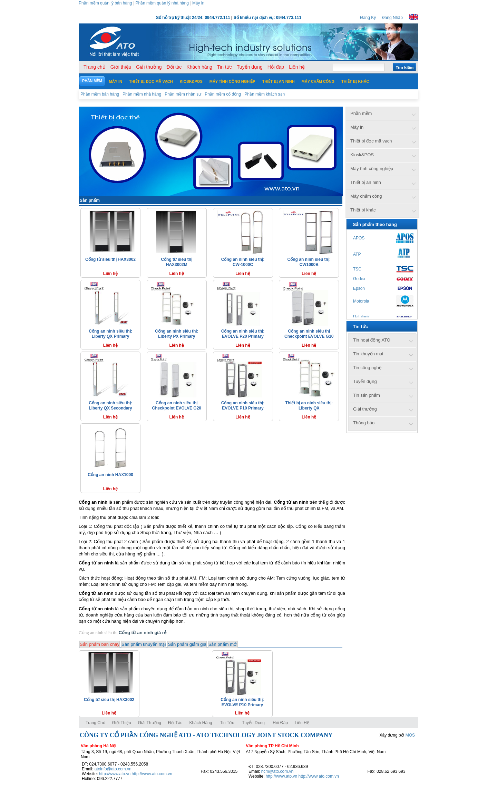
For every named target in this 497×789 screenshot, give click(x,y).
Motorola (361, 301)
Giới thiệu (121, 722)
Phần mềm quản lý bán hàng (105, 3)
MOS (410, 735)
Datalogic (361, 316)
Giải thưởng (149, 722)
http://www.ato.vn (114, 773)
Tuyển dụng (253, 722)
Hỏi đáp (280, 722)
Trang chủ (95, 722)
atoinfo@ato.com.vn (113, 769)
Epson (359, 288)
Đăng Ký (368, 17)
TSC (357, 269)
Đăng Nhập (392, 17)
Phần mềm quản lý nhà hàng (161, 3)
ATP (357, 254)
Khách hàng (201, 722)
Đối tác (175, 722)
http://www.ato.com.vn (152, 773)
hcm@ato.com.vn (277, 771)
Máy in (198, 3)
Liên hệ (302, 722)
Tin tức (227, 722)
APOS (358, 238)
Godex (359, 278)
